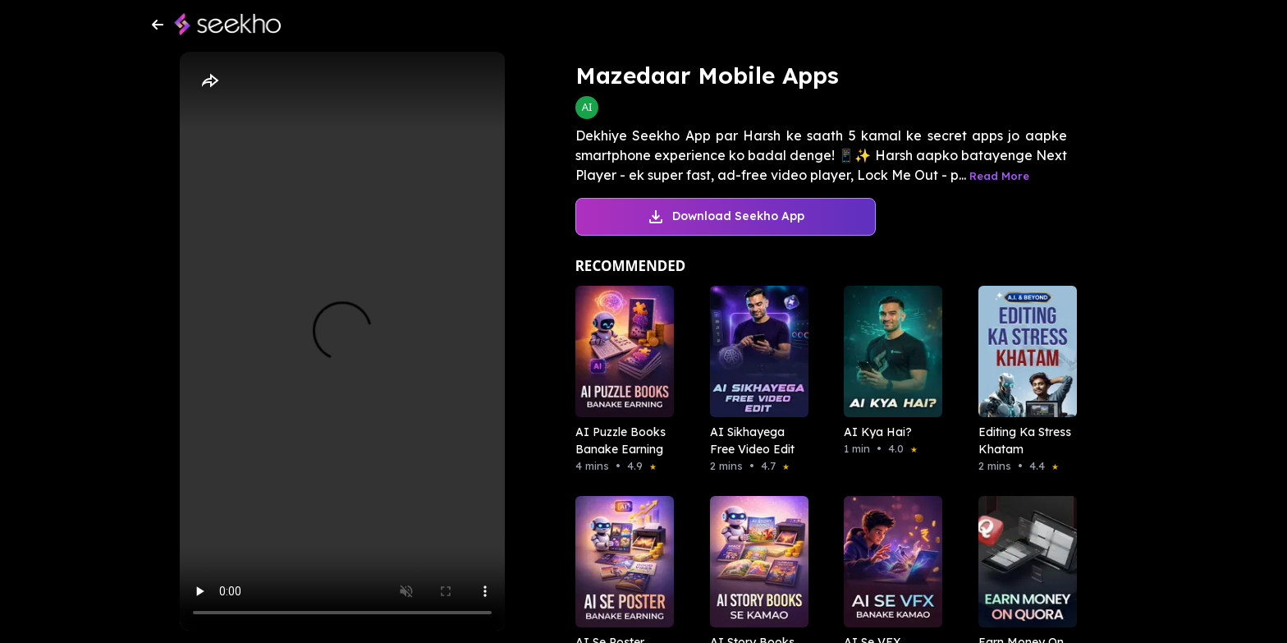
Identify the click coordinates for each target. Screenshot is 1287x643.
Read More (999, 175)
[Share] (209, 81)
